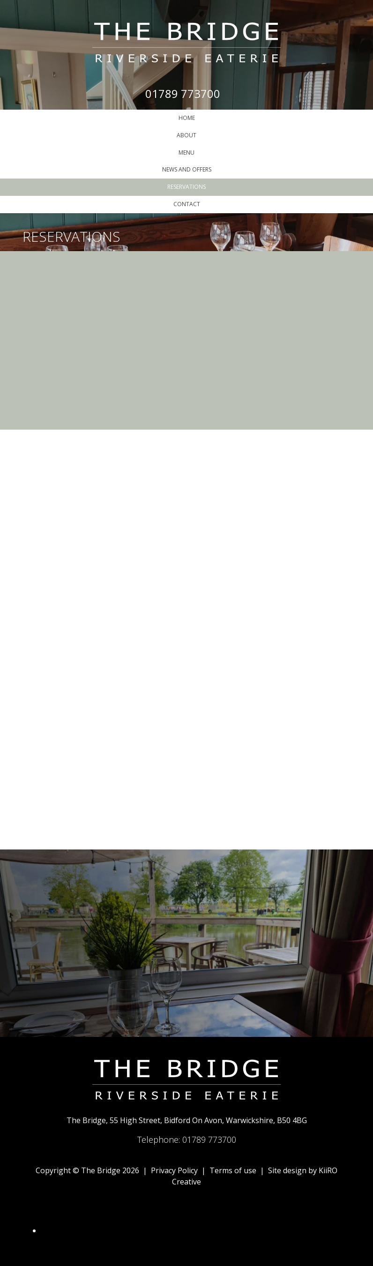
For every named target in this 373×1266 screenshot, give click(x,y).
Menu (186, 152)
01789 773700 (182, 93)
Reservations (186, 187)
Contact (186, 204)
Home (187, 118)
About (186, 135)
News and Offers (186, 169)
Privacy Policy (174, 1170)
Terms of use (232, 1170)
